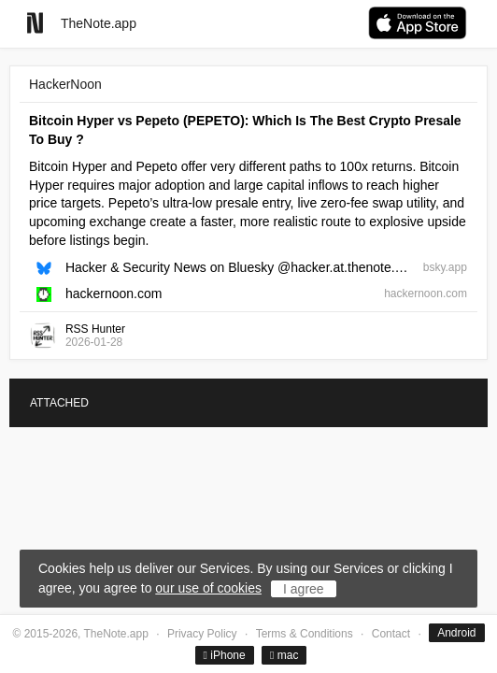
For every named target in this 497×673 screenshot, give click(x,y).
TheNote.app (98, 23)
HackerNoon (65, 84)
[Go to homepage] (35, 23)
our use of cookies (208, 587)
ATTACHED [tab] (59, 402)
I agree (303, 588)
